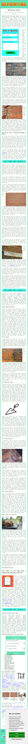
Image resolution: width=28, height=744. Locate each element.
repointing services (15, 606)
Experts (2, 731)
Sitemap (2, 730)
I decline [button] (17, 736)
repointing (19, 26)
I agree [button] (16, 733)
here (15, 632)
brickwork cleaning (8, 675)
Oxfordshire (4, 711)
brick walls (14, 119)
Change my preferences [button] (17, 739)
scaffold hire (21, 682)
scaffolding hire (7, 603)
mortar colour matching (19, 494)
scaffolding (4, 152)
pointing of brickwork (7, 599)
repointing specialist (21, 210)
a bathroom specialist (16, 684)
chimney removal (5, 687)
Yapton (18, 293)
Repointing (4, 293)
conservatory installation (12, 683)
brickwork (21, 628)
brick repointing (5, 605)
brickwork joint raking (18, 599)
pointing (22, 180)
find (6, 615)
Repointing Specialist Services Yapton (12, 634)
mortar (5, 58)
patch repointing (17, 427)
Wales (3, 712)
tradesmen (12, 674)
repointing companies (21, 624)
